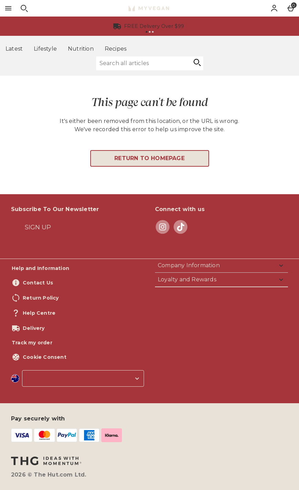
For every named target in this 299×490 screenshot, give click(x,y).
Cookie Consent (44, 357)
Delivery (34, 328)
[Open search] (24, 8)
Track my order (32, 343)
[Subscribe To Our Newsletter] (37, 227)
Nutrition (81, 48)
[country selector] (83, 378)
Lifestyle (45, 48)
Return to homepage (149, 158)
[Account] (274, 8)
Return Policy (41, 298)
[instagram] (162, 226)
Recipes (115, 48)
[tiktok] (180, 226)
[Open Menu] (8, 8)
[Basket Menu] (290, 8)
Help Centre (39, 313)
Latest (14, 48)
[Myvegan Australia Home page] (149, 8)
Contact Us (38, 283)
